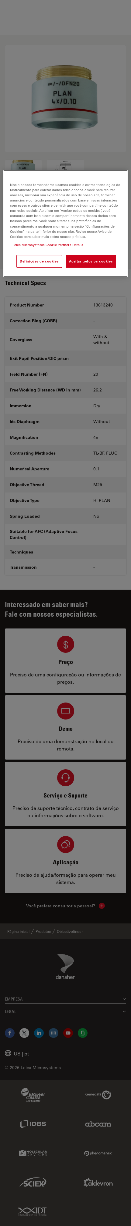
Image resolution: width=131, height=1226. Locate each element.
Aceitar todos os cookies (91, 261)
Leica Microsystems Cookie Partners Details (48, 244)
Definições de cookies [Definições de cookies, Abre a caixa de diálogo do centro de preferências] (39, 261)
